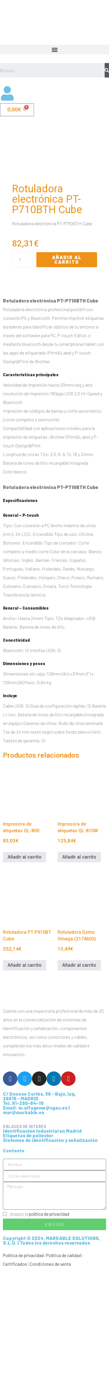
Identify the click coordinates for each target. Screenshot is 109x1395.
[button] (54, 49)
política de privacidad (49, 1337)
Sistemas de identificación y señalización (50, 1264)
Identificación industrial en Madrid (42, 1254)
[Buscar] (107, 70)
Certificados (15, 1387)
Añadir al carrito (67, 383)
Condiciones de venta (50, 1387)
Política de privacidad (23, 1379)
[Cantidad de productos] (22, 383)
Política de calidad (63, 1379)
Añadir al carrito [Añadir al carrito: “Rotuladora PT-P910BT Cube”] (25, 1089)
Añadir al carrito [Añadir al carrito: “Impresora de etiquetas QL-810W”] (79, 980)
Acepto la (39, 1337)
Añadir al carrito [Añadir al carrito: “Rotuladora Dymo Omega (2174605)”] (79, 1089)
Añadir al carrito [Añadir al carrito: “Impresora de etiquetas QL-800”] (25, 980)
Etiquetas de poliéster (28, 1259)
